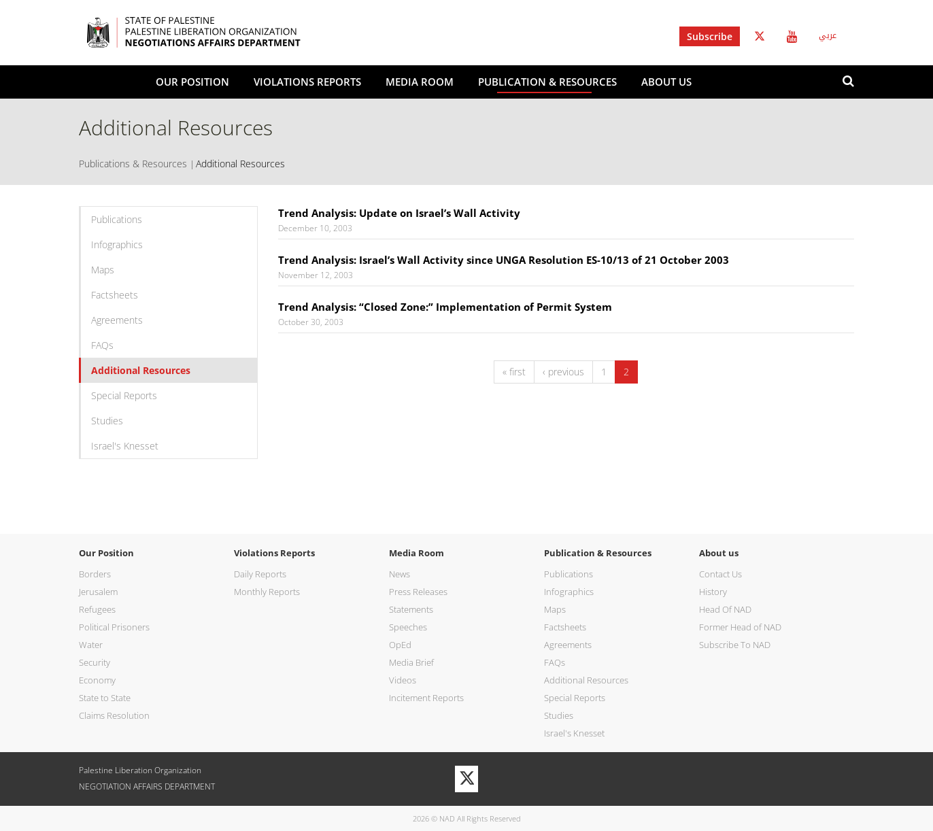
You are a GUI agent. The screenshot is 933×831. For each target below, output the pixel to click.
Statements (411, 609)
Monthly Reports (267, 592)
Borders (95, 574)
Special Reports (124, 395)
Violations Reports (307, 81)
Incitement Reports (426, 698)
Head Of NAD (725, 609)
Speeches (408, 627)
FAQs (102, 345)
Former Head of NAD (740, 627)
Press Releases (418, 592)
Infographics (117, 244)
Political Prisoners (114, 627)
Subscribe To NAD (734, 645)
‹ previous (563, 371)
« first (514, 371)
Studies (107, 420)
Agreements (117, 319)
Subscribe (709, 36)
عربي (827, 35)
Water (91, 645)
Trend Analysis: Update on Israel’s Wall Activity (399, 213)
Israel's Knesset (124, 445)
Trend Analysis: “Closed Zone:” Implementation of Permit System (445, 306)
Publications (116, 219)
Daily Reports (260, 574)
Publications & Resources (133, 163)
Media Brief (411, 662)
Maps (102, 269)
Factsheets (114, 294)
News (399, 574)
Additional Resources (140, 370)
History (713, 592)
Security (94, 662)
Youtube (791, 36)
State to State (105, 698)
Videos (402, 680)
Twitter (760, 36)
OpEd (400, 645)
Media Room (420, 81)
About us (666, 81)
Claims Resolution (114, 715)
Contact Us (720, 574)
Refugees (97, 609)
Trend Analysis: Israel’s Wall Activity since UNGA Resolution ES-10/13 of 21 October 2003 (503, 260)
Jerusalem (98, 592)
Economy (97, 680)
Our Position (192, 81)
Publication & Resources (547, 81)
